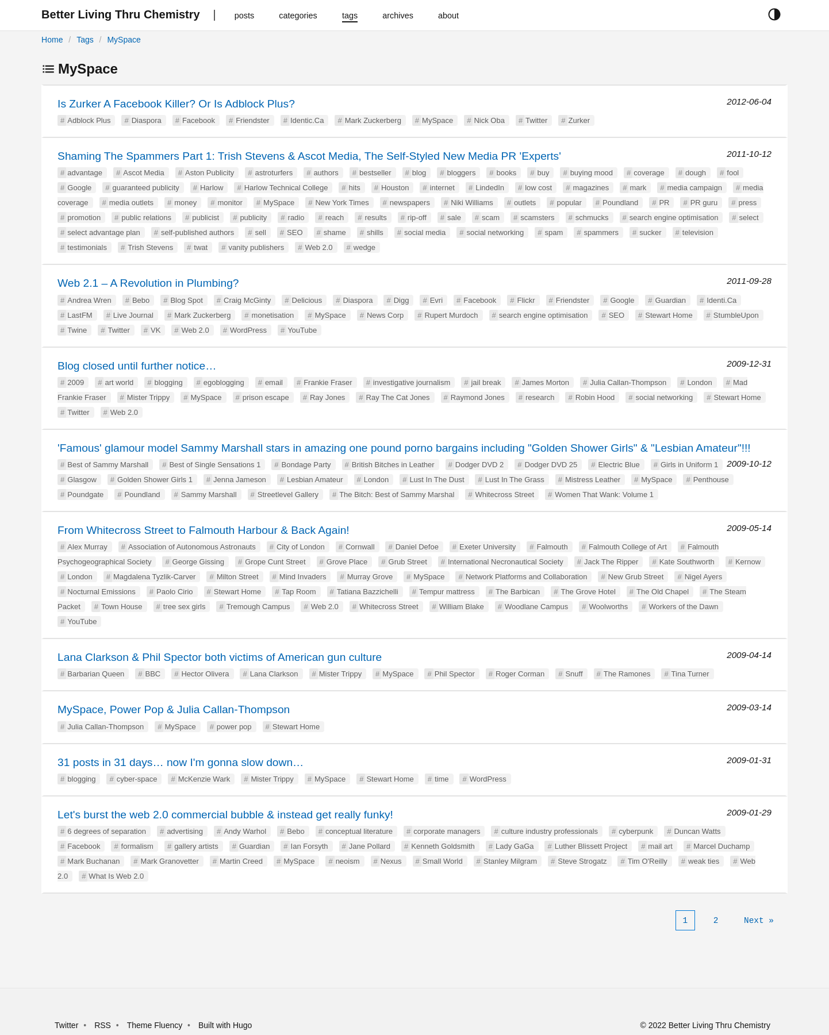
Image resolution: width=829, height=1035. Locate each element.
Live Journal (133, 315)
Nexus (391, 861)
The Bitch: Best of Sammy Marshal (396, 494)
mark (638, 187)
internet (442, 187)
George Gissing (198, 561)
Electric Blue (618, 464)
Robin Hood (595, 397)
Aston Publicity (209, 172)
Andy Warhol (245, 831)
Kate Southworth (687, 561)
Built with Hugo (225, 1025)
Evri (436, 300)
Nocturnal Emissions (101, 591)
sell (260, 232)
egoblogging (224, 382)
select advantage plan (103, 232)
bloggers (461, 172)
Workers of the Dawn (683, 606)
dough (695, 172)
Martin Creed (241, 861)
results (375, 217)
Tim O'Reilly (647, 861)
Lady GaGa (515, 846)
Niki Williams (472, 202)
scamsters (537, 217)
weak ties (703, 861)
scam (491, 217)
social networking (495, 232)
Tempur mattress (447, 591)
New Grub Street (636, 576)
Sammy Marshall (209, 494)
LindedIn (489, 187)
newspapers (410, 202)
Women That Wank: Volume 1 (604, 494)
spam (553, 232)
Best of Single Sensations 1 (214, 464)
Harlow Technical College (286, 187)
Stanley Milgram (510, 861)
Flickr (526, 300)
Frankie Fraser (328, 382)
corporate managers (446, 831)
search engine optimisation (674, 217)
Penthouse (711, 479)
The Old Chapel (662, 591)
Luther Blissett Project (591, 846)
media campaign (694, 187)
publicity (253, 217)
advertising (185, 831)
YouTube (302, 330)
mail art (660, 846)
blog (419, 172)
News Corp (385, 315)
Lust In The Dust (436, 479)
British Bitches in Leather (393, 464)
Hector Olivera (205, 674)
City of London (301, 546)
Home (52, 39)
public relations (146, 217)
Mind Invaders (303, 576)
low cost (538, 187)
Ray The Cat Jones (398, 397)
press (748, 202)
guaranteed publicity (145, 187)
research (540, 397)
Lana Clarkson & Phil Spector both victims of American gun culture (219, 657)
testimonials (87, 247)
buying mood (591, 172)
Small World (443, 861)
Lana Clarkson (274, 674)
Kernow (748, 561)
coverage (649, 172)
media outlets (131, 202)
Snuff (573, 674)
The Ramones (627, 674)
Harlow (211, 187)
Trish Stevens (150, 247)
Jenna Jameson (239, 479)
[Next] (759, 920)
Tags (85, 39)
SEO (294, 232)
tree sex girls (184, 606)
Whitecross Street (504, 494)
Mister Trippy (148, 397)
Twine (77, 330)
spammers (601, 232)
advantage (84, 172)
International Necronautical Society (505, 561)
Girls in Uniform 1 (689, 464)
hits (354, 187)
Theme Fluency (156, 1025)
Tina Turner (690, 674)
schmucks (592, 217)
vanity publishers (256, 247)
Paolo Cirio (174, 591)
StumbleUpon (736, 315)
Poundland (620, 202)
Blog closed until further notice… (136, 366)
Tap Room (299, 591)
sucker (650, 232)
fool (733, 172)
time (442, 779)
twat (201, 247)
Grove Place (347, 561)
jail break (486, 382)
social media (425, 232)
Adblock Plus (88, 120)
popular (568, 202)
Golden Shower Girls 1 (155, 479)
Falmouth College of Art (628, 546)
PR (664, 202)
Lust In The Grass (514, 479)
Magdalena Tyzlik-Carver (154, 576)
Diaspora (147, 120)
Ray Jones (327, 397)
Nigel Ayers (704, 576)
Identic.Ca (307, 120)
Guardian (670, 300)
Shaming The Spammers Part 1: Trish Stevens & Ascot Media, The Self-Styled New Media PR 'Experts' (309, 156)
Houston (395, 187)
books (507, 172)
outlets (525, 202)
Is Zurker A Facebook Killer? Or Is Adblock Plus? (176, 104)
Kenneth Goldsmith (443, 846)
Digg (401, 300)
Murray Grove (370, 576)
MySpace (123, 39)
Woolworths (608, 606)
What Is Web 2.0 (116, 876)
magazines (591, 187)
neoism (348, 861)
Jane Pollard (369, 846)
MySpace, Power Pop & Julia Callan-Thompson (173, 709)
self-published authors (197, 232)
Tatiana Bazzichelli (367, 591)
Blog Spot (186, 300)
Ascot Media (143, 172)
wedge (364, 247)
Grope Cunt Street (275, 561)
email (274, 382)
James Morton (545, 382)
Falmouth (552, 546)
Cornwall (360, 546)
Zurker (579, 120)
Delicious (307, 300)
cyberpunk (636, 831)
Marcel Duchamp (721, 846)
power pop (234, 726)
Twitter (536, 120)
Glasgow (82, 479)
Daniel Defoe (417, 546)
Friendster (253, 120)
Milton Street (238, 576)
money (185, 202)
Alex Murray (87, 546)
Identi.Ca (721, 300)
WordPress (248, 330)
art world (119, 382)
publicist (205, 217)
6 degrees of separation (106, 831)
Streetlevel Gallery (288, 494)
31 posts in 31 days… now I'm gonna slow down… (180, 762)
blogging (168, 382)
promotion (84, 217)
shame (335, 232)
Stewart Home (668, 315)
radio (296, 217)
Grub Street (408, 561)
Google (79, 187)
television (697, 232)
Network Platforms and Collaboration (527, 576)
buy (543, 172)
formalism (137, 846)
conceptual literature (359, 831)
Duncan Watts (697, 831)
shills (375, 232)
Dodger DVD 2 (479, 464)
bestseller (375, 172)
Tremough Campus (258, 606)
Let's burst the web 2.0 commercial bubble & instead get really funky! (225, 815)
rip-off (417, 217)
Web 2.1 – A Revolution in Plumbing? (148, 283)
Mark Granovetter (170, 861)
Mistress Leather (592, 479)
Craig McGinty (247, 300)
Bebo (140, 300)
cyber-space (137, 779)
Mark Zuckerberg (373, 120)
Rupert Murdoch (451, 315)
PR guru (704, 202)
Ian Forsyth (309, 846)
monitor (230, 202)
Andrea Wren (89, 300)
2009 (75, 382)
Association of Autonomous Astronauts (192, 546)
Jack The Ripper (611, 561)
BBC (153, 674)
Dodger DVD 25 (551, 464)
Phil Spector (455, 674)
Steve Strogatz (582, 861)
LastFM (79, 315)
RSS (102, 1025)
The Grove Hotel (588, 591)
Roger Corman (520, 674)
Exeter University (487, 546)
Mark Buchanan (93, 861)
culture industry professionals (549, 831)
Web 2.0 (318, 247)
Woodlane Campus (536, 606)
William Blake (461, 606)
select (749, 217)
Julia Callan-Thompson (628, 382)
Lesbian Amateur (315, 479)
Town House (122, 606)
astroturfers (274, 172)
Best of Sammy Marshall (107, 464)
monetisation (273, 315)
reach (334, 217)
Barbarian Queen (95, 674)
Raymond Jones (478, 397)
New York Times (342, 202)
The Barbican (518, 591)
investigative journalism (411, 382)
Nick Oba (489, 120)
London (699, 382)
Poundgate (85, 494)
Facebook (198, 120)
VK (155, 330)
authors (325, 172)
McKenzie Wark (204, 779)
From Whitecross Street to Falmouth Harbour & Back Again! (203, 530)
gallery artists (196, 846)
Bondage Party (306, 464)
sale (454, 217)
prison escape (266, 397)
